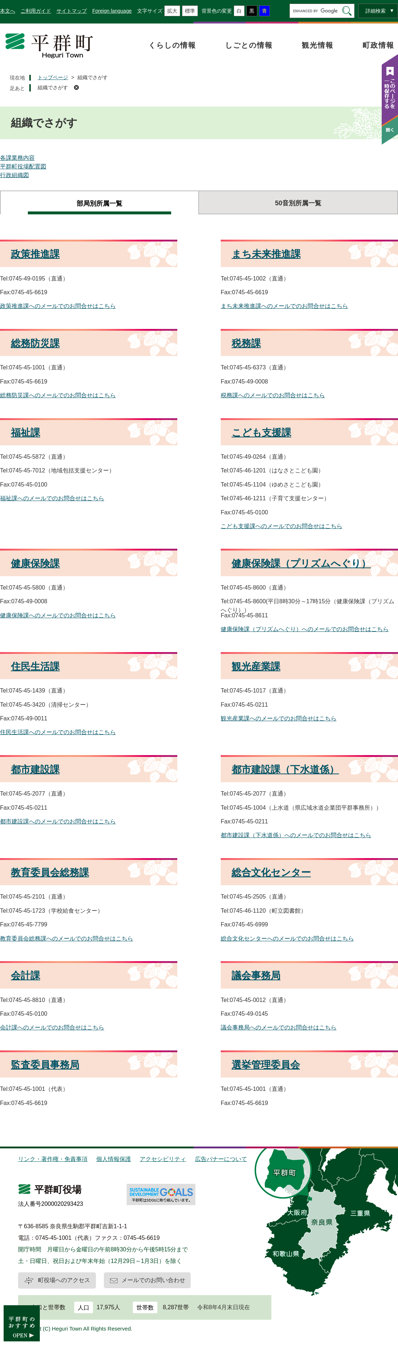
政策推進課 (35, 254)
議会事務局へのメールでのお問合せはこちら (278, 1027)
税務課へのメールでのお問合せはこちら (273, 395)
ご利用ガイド (36, 11)
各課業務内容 (17, 158)
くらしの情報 (172, 45)
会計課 (25, 975)
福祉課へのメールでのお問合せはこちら (52, 498)
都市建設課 (35, 769)
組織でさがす (53, 87)
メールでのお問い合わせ (153, 1280)
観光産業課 (256, 666)
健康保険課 (35, 563)
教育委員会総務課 (50, 872)
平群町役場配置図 (23, 166)
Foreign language (112, 11)
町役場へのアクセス (64, 1280)
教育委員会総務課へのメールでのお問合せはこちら (66, 938)
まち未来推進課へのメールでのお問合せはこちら (284, 306)
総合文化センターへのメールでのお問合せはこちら (287, 938)
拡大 (172, 11)
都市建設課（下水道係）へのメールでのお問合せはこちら (296, 835)
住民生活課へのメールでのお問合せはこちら (58, 732)
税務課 (246, 343)
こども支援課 (261, 432)
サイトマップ (71, 11)
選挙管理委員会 (266, 1064)
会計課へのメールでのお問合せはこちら (52, 1027)
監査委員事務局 (45, 1064)
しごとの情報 (249, 45)
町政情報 (378, 45)
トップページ (53, 77)
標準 (190, 11)
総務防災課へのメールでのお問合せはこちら (58, 395)
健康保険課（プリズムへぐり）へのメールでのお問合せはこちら (305, 629)
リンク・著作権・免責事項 (53, 1159)
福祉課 (25, 432)
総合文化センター (271, 872)
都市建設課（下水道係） (285, 769)
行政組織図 (14, 175)
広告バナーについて (221, 1159)
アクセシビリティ (163, 1159)
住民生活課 (35, 666)
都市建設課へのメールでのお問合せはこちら (58, 821)
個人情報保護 (113, 1159)
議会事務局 (256, 975)
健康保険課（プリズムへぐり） (301, 563)
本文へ (7, 11)
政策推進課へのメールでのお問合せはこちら (58, 306)
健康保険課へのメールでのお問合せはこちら (58, 615)
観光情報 (318, 45)
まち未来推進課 (266, 254)
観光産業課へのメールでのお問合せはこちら (278, 718)
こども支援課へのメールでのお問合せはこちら (281, 526)
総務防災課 (35, 343)
